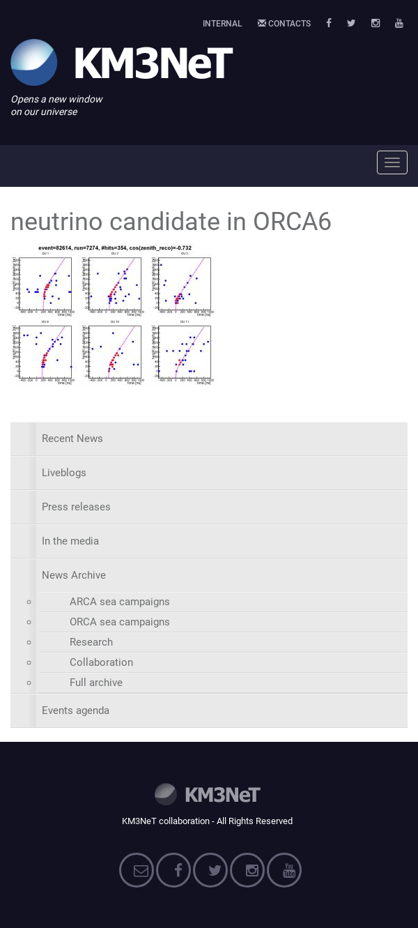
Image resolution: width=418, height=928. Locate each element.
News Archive (74, 575)
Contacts (284, 24)
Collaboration (101, 662)
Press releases (76, 507)
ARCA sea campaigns (120, 601)
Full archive (96, 682)
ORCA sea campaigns (120, 622)
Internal (222, 24)
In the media (70, 541)
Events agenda (75, 710)
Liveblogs (64, 472)
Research (91, 642)
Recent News (72, 438)
